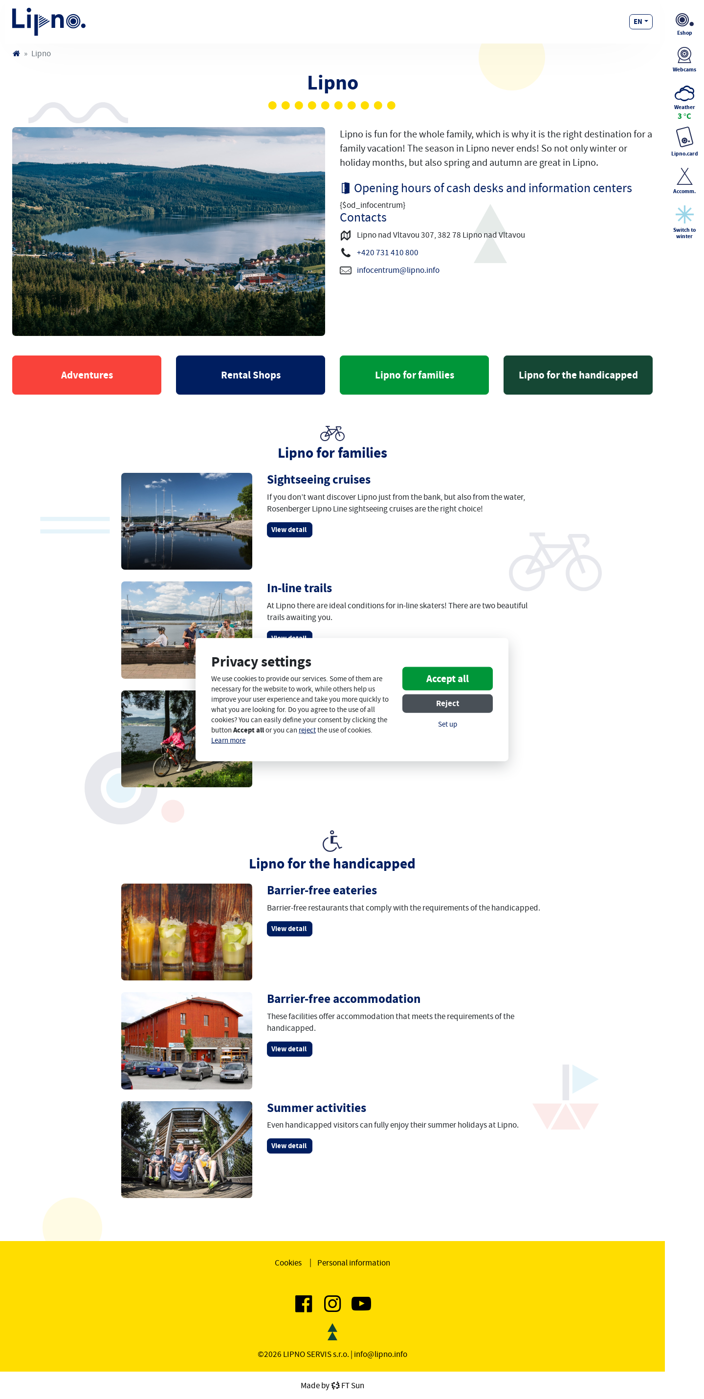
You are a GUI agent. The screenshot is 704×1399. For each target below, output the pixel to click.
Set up (447, 724)
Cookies (288, 1262)
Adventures (87, 375)
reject (307, 730)
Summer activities (316, 1108)
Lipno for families (414, 375)
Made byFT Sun (332, 1385)
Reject (447, 703)
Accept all (447, 679)
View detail (289, 529)
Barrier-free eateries (322, 890)
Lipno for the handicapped (578, 375)
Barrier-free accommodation (343, 999)
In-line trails (299, 588)
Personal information (353, 1262)
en (638, 21)
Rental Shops (251, 375)
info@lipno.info (380, 1354)
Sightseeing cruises (319, 479)
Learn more (228, 740)
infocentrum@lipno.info (398, 270)
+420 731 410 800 (387, 252)
